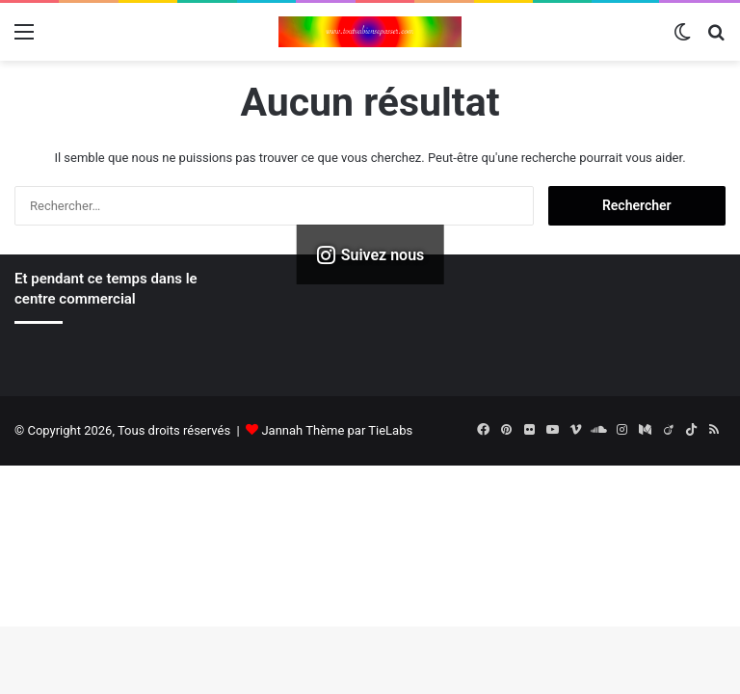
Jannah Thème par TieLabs (336, 430)
